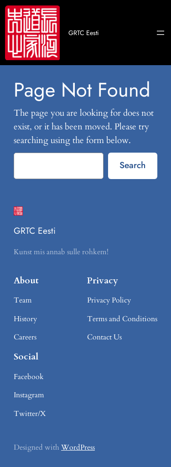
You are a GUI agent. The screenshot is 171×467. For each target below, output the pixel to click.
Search (132, 165)
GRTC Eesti (83, 32)
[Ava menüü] (160, 32)
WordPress (78, 447)
